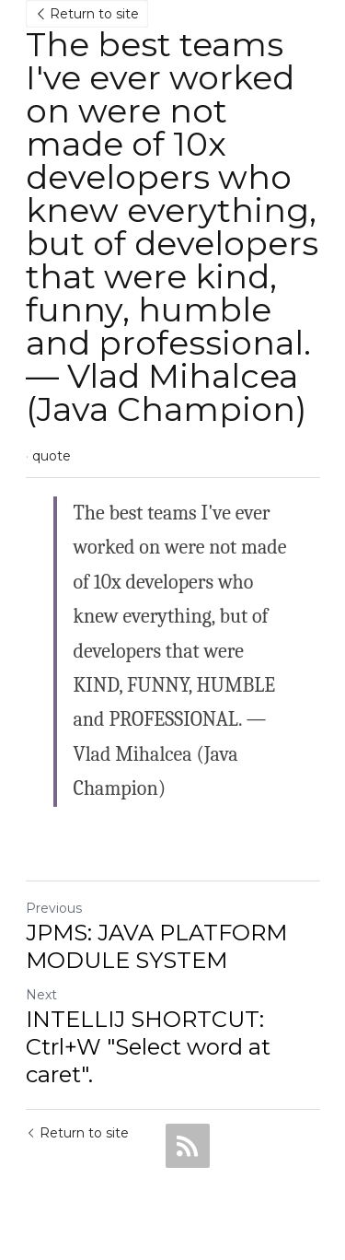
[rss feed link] (188, 1146)
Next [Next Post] (41, 994)
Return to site (87, 14)
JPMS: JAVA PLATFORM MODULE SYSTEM (156, 946)
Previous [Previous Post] (54, 908)
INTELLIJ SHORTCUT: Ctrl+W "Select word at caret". (148, 1047)
